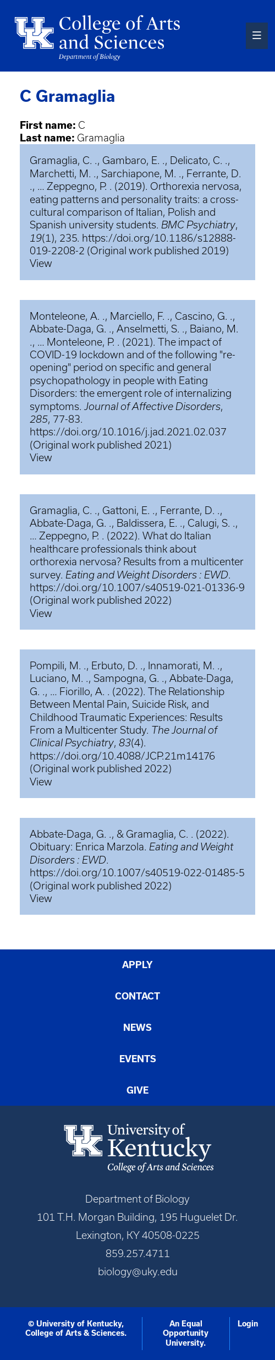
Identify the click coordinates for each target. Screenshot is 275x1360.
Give (137, 1090)
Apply (137, 965)
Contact (137, 996)
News (137, 1028)
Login (248, 1323)
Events (137, 1059)
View (41, 263)
